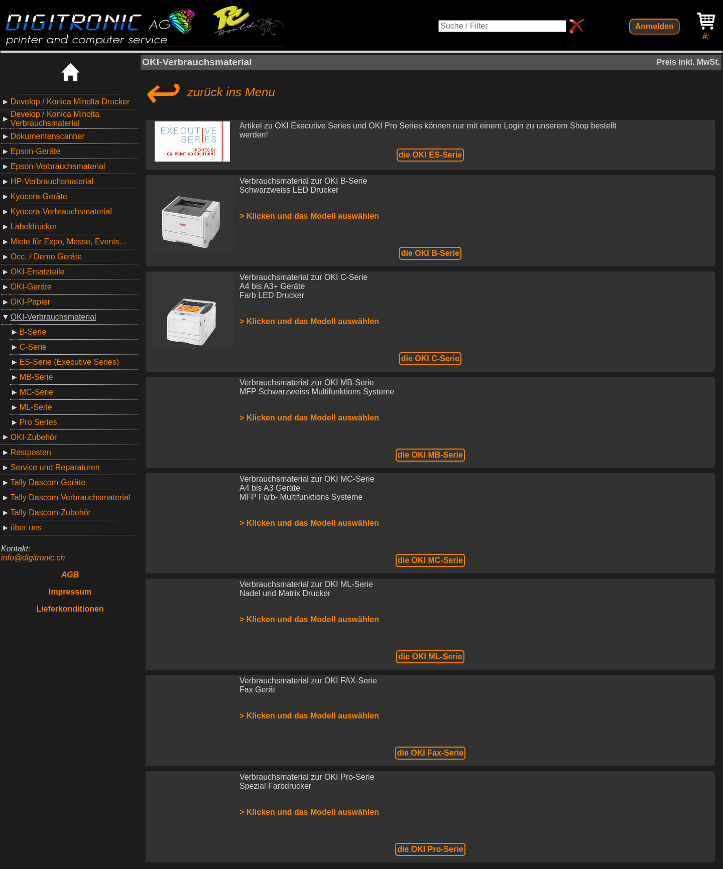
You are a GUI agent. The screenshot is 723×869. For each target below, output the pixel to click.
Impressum (70, 592)
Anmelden (654, 26)
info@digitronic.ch (33, 557)
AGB (70, 574)
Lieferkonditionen (69, 609)
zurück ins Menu (208, 92)
